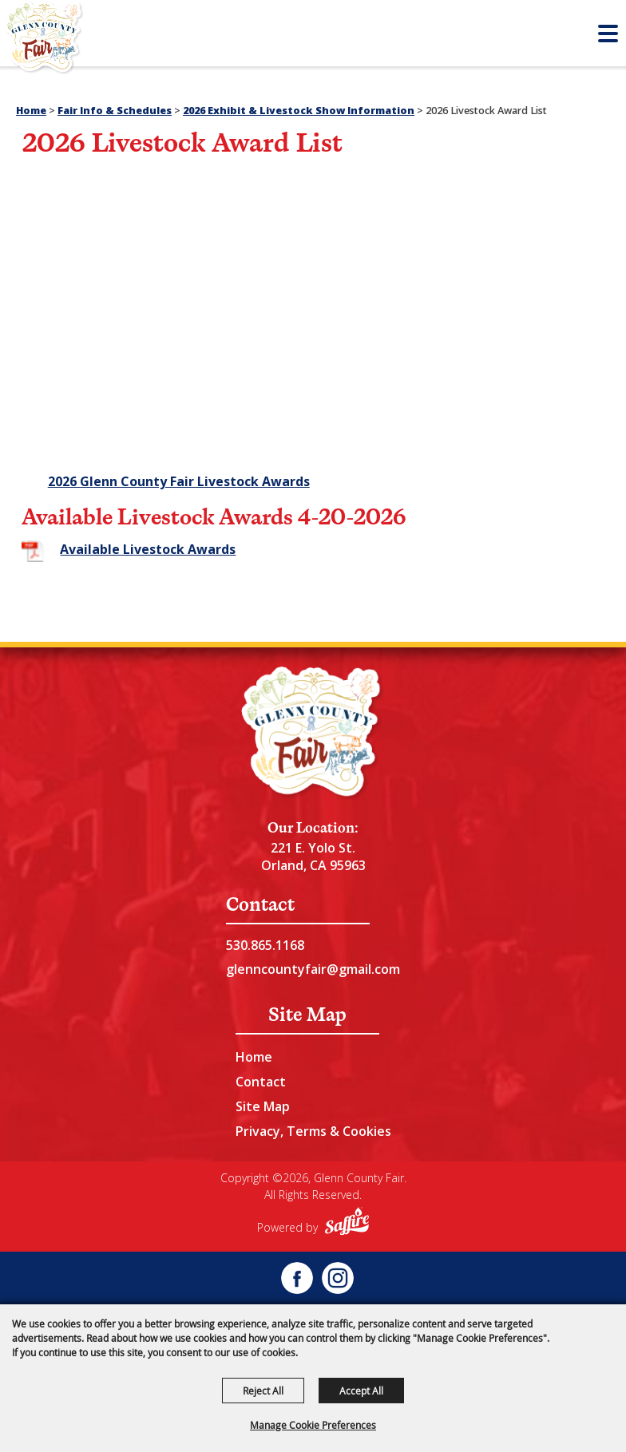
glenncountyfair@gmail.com (313, 969)
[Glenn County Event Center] (313, 733)
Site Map (263, 1106)
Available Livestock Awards (148, 549)
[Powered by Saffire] (347, 1223)
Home (31, 110)
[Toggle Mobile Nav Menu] (608, 33)
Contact (261, 1081)
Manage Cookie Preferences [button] (313, 1424)
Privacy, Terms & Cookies (313, 1131)
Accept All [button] (361, 1390)
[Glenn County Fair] (44, 40)
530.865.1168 (265, 945)
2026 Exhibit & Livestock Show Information (298, 110)
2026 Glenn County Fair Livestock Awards (179, 481)
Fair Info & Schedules (114, 110)
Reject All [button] (263, 1390)
